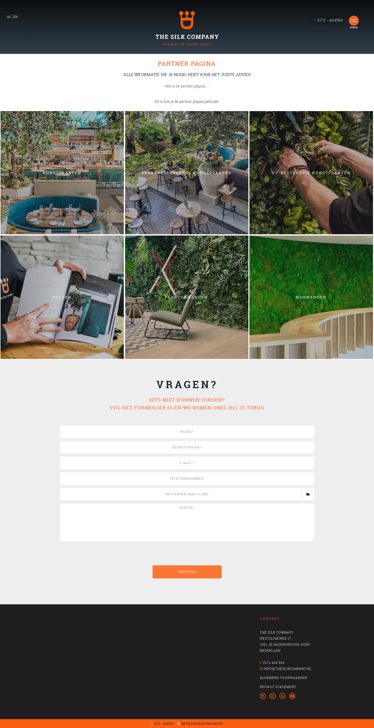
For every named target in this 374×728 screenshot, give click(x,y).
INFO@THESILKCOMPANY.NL (202, 723)
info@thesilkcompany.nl (288, 669)
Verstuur (187, 593)
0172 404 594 (273, 662)
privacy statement (278, 687)
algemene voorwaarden (283, 678)
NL (9, 17)
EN (15, 17)
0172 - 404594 (164, 723)
